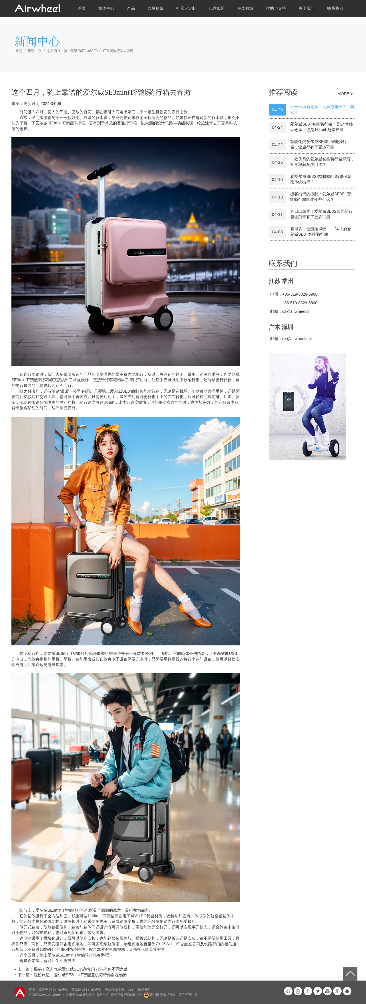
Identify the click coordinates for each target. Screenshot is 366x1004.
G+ (337, 991)
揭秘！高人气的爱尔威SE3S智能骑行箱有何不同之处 (81, 969)
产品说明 (95, 989)
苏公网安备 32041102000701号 (171, 995)
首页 (82, 8)
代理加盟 (217, 8)
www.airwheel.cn (52, 995)
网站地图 (111, 989)
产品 (131, 8)
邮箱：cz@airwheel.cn (290, 311)
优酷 (298, 991)
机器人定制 (186, 8)
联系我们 (335, 8)
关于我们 (307, 8)
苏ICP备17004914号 (126, 995)
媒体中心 (106, 8)
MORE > (345, 94)
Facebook (308, 991)
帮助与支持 (276, 8)
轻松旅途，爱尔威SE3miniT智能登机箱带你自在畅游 (80, 975)
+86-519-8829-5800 (299, 303)
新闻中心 (34, 51)
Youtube (327, 991)
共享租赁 (156, 8)
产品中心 (62, 989)
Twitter (317, 991)
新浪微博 (288, 991)
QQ (347, 991)
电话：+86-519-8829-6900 (293, 294)
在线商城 (245, 8)
